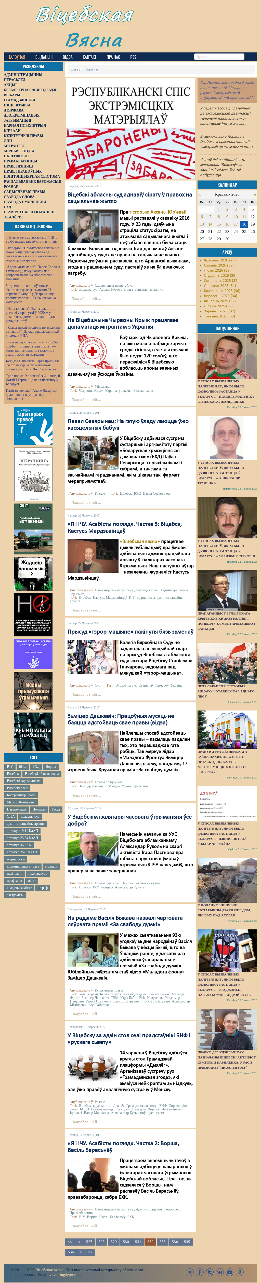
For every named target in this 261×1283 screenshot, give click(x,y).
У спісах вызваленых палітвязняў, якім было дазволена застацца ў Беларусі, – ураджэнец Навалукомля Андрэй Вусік (224, 984)
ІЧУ (10, 767)
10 (236, 217)
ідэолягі (76, 1113)
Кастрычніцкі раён (21, 795)
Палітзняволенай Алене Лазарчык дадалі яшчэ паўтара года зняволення (31, 395)
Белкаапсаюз (143, 391)
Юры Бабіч (128, 998)
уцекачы (125, 391)
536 (71, 1252)
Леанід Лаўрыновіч (127, 1001)
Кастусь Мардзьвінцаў (110, 597)
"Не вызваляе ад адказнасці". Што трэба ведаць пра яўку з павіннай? (32, 239)
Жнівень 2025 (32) (220, 301)
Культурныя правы (109, 990)
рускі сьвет (156, 1113)
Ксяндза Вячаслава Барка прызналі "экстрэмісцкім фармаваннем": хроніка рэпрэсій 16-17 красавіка (32, 365)
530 (126, 1242)
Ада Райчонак (99, 1005)
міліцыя (51, 866)
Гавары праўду (102, 1109)
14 (210, 224)
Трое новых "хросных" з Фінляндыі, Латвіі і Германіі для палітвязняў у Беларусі (33, 380)
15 (219, 224)
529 (114, 1242)
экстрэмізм (15, 895)
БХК (130, 1217)
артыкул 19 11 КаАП (22, 831)
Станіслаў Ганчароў (154, 685)
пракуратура (38, 873)
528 (101, 1242)
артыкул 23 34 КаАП (22, 838)
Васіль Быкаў (159, 994)
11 (244, 217)
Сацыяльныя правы (109, 285)
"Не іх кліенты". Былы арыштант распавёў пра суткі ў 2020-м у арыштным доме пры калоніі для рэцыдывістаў (31, 315)
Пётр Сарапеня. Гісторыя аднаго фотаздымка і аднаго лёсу (226, 691)
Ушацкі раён (88, 994)
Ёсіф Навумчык (151, 998)
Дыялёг (118, 1106)
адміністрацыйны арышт (26, 824)
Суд (130, 285)
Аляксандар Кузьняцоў (128, 1113)
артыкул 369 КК (19, 845)
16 (227, 224)
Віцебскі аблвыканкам (42, 774)
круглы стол (102, 1106)
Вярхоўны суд (126, 685)
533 (163, 1242)
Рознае (100, 493)
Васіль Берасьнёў (112, 1217)
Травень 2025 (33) (219, 316)
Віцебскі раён (17, 788)
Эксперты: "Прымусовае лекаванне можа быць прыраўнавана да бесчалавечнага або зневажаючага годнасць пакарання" (32, 254)
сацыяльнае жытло (149, 289)
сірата (128, 289)
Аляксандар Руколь (129, 887)
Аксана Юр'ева (110, 289)
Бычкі (104, 994)
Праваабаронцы (107, 883)
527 (89, 1242)
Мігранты (102, 386)
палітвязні (14, 873)
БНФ (23, 767)
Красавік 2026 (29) (220, 260)
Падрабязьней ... (86, 299)
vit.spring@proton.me (67, 1274)
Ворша (51, 767)
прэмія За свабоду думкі (129, 994)
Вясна (93, 39)
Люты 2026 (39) (217, 271)
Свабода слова (147, 590)
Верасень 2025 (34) (220, 296)
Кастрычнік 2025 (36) (222, 291)
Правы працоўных (109, 782)
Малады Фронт (120, 786)
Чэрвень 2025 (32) (219, 311)
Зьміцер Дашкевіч (92, 786)
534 (175, 1242)
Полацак (39, 809)
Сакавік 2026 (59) (219, 265)
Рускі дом (122, 1109)
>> (90, 1252)
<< (70, 1242)
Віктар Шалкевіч (157, 1001)
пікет (31, 881)
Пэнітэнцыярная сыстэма (114, 590)
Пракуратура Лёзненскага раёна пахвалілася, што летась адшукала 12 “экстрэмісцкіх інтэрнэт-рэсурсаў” (222, 762)
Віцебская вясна (49, 1270)
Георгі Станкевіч (98, 1001)
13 (202, 224)
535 (187, 1242)
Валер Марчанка (96, 1113)
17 (236, 224)
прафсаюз (14, 881)
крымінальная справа (23, 866)
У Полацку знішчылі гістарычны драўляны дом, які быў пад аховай (224, 910)
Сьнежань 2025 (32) (221, 281)
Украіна (111, 391)
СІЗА (11, 816)
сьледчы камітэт (19, 888)
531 (138, 1242)
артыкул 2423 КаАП (22, 852)
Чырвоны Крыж (91, 391)
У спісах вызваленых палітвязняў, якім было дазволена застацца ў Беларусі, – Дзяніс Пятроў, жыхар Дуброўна (222, 833)
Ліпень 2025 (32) (218, 306)
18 (244, 224)
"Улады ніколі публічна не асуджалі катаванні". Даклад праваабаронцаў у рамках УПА (33, 332)
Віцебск (13, 774)
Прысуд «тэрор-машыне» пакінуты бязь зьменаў (130, 632)
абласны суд (30, 816)
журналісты (16, 859)
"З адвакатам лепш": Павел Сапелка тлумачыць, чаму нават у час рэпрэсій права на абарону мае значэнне (33, 273)
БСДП (84, 1109)
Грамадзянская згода (142, 1106)
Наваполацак (17, 809)
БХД (36, 767)
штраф (43, 888)
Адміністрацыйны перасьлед (158, 1209)
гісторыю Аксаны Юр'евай (158, 212)
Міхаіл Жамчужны (21, 802)
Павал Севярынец (156, 493)
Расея (55, 809)
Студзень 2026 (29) (220, 276)
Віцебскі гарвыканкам (23, 781)
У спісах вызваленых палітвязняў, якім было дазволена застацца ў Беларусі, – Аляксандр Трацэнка (221, 473)
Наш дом (139, 1109)
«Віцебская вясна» (140, 541)
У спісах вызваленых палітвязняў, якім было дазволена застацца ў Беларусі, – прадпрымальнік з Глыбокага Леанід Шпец (226, 391)
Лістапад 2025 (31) (220, 286)
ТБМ (114, 998)
